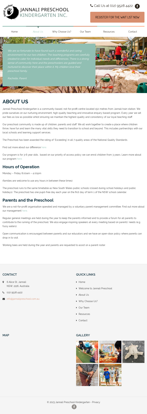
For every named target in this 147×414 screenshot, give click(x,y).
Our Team (85, 31)
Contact (132, 31)
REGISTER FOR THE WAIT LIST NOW (117, 17)
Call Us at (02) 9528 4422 (111, 6)
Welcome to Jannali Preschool (95, 288)
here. (44, 147)
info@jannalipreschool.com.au (23, 299)
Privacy (96, 402)
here (24, 210)
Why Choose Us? (61, 31)
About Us (38, 31)
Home (14, 31)
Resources (109, 31)
